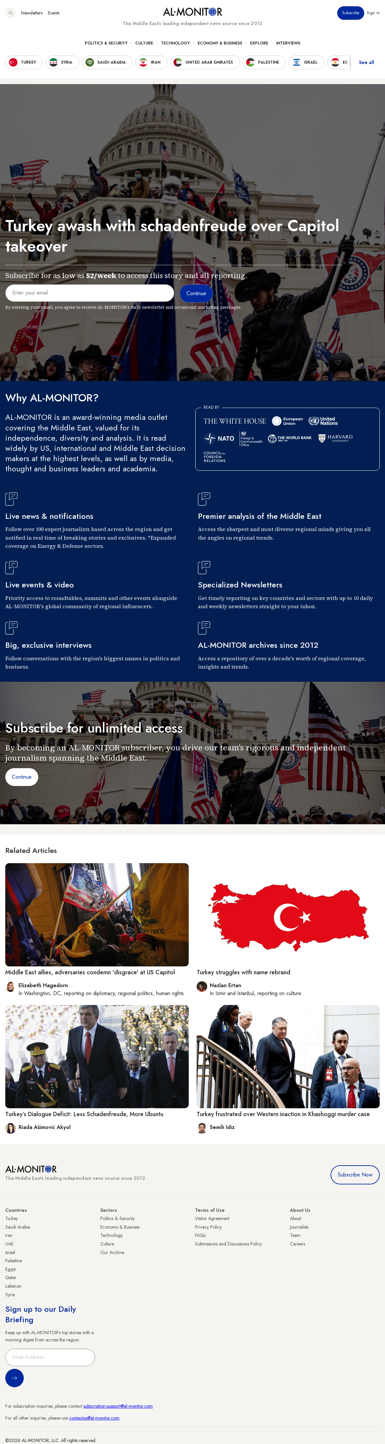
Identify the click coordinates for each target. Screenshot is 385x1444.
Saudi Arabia (17, 1227)
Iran (9, 1235)
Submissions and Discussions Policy (228, 1243)
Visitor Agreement (212, 1218)
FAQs (200, 1235)
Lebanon (13, 1286)
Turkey (11, 1218)
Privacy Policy (208, 1227)
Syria (10, 1294)
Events (53, 13)
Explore (259, 43)
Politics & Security (106, 43)
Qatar (10, 1277)
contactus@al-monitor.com (94, 1418)
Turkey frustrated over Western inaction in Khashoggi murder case (283, 1114)
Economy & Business (220, 43)
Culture (144, 43)
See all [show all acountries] (366, 62)
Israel (10, 1252)
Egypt (10, 1269)
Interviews (288, 43)
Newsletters (32, 13)
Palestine (13, 1260)
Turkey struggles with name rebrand (243, 972)
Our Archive (112, 1252)
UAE (9, 1243)
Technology (175, 43)
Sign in (373, 13)
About (295, 1218)
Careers (297, 1243)
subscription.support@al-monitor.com (118, 1406)
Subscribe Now (355, 1174)
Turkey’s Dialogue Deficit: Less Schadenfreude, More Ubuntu (84, 1114)
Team (295, 1235)
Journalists (299, 1227)
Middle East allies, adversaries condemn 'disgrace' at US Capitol (90, 972)
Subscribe (350, 13)
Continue (22, 777)
